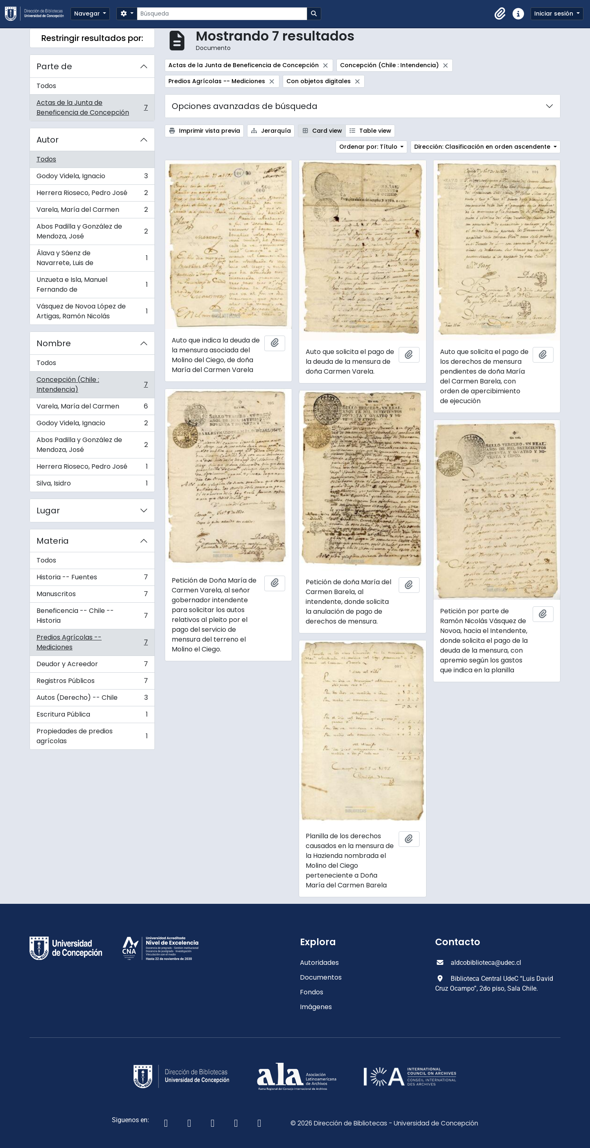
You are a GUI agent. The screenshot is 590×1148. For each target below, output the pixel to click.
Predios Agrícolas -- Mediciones (92, 642)
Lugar (48, 510)
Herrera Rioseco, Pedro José (92, 195)
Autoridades (319, 962)
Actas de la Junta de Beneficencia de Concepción (92, 107)
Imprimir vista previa (204, 131)
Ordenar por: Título (369, 147)
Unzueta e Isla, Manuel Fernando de (92, 284)
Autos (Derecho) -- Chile (92, 699)
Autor (47, 139)
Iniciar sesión (554, 13)
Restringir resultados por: (92, 38)
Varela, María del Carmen (92, 211)
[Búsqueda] (222, 13)
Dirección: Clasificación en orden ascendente (483, 147)
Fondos (311, 992)
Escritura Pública (92, 716)
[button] (500, 14)
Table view (370, 131)
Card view (322, 131)
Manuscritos (92, 596)
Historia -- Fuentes (92, 579)
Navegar (88, 13)
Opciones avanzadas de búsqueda (245, 106)
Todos (46, 86)
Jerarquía (271, 131)
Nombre (53, 343)
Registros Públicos (92, 683)
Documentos (321, 977)
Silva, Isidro (92, 485)
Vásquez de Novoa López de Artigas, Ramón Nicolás (92, 311)
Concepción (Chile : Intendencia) (92, 384)
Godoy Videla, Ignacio (92, 178)
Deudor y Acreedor (92, 666)
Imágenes (316, 1007)
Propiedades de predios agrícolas (92, 736)
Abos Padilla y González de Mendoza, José (92, 231)
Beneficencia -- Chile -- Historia (92, 615)
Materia (52, 541)
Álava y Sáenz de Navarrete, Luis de (92, 258)
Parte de (54, 66)
